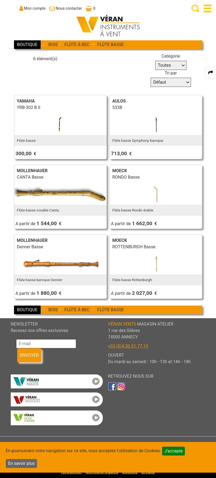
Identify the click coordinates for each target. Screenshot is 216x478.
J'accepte (173, 451)
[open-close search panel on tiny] (195, 8)
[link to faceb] (112, 385)
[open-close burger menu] (207, 8)
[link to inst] (121, 385)
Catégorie (170, 56)
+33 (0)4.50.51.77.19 (128, 346)
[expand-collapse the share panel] (210, 72)
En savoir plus (21, 463)
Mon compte (35, 8)
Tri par (171, 73)
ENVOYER (29, 355)
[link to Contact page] (65, 8)
